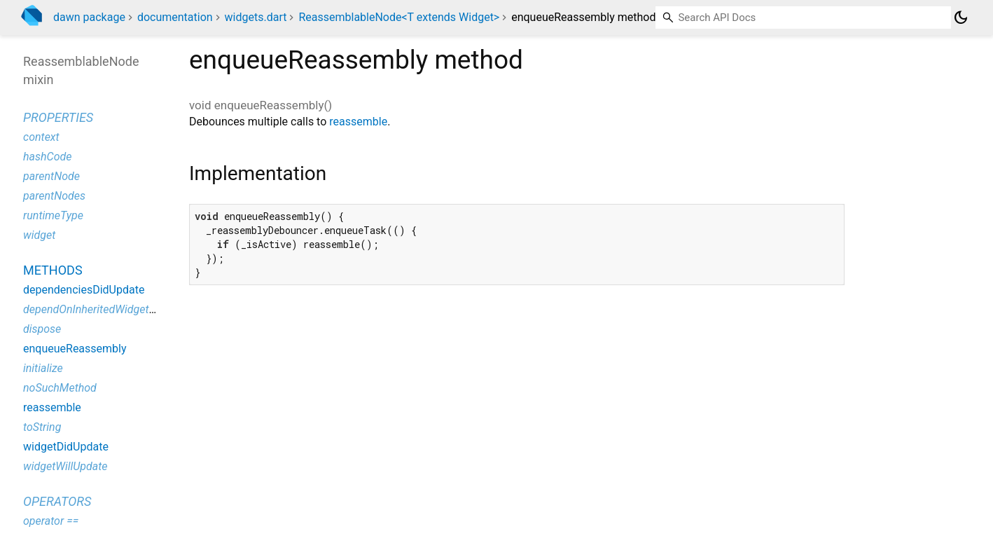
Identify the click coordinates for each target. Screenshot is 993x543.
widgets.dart (256, 17)
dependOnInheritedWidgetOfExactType (116, 309)
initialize (43, 368)
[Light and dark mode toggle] (961, 17)
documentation (175, 17)
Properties (58, 117)
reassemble (358, 121)
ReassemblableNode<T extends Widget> (398, 17)
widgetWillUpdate (65, 466)
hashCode (47, 156)
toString (42, 427)
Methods (53, 270)
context (41, 137)
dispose (42, 329)
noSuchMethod (60, 387)
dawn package (89, 17)
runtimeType (53, 215)
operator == (50, 521)
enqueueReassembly (75, 348)
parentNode (51, 176)
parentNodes (54, 195)
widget (39, 235)
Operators (57, 501)
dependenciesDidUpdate (83, 289)
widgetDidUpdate (66, 446)
